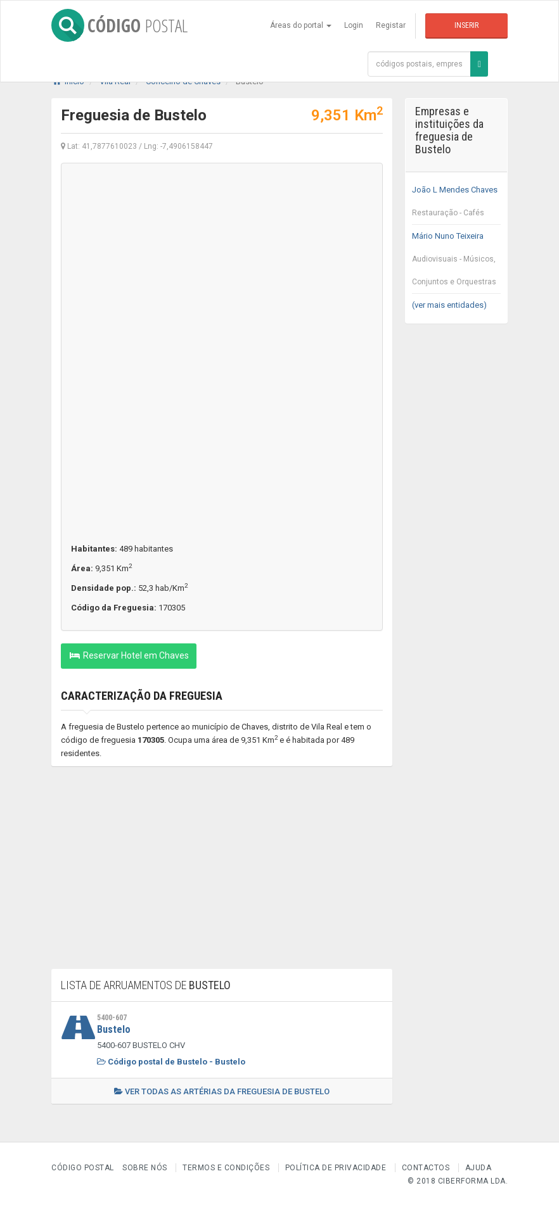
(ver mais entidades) (449, 305)
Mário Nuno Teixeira (456, 262)
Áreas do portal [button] (300, 25)
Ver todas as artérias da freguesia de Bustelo (222, 1091)
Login (353, 25)
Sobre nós (144, 1167)
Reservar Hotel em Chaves (128, 655)
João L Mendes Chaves (456, 204)
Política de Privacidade (336, 1167)
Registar (391, 25)
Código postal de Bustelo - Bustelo (171, 1061)
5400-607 (112, 1017)
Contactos (426, 1167)
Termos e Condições (226, 1167)
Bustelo (114, 1029)
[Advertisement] (221, 874)
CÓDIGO (119, 25)
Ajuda (478, 1167)
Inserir (466, 25)
